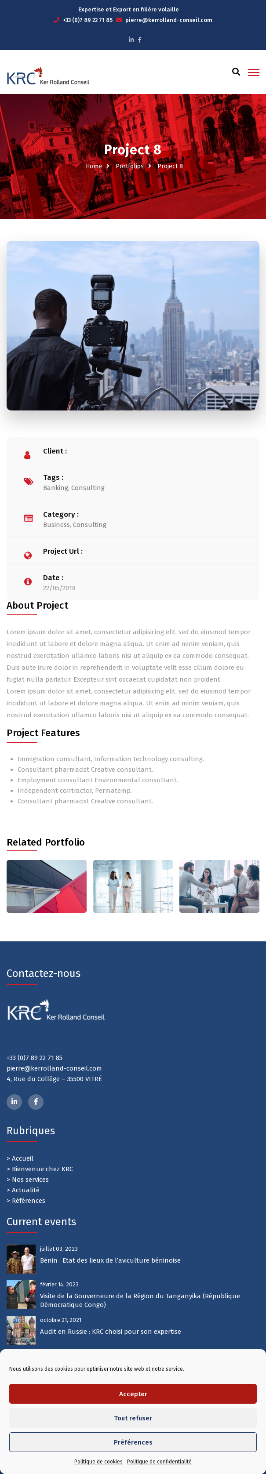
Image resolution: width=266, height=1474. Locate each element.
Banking (55, 488)
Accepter (133, 1394)
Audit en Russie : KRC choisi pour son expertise (110, 1332)
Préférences (133, 1442)
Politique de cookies (98, 1462)
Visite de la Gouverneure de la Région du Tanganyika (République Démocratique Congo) (140, 1300)
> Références (26, 1201)
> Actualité (23, 1190)
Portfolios (130, 166)
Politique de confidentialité (159, 1462)
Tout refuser (133, 1418)
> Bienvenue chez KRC (40, 1169)
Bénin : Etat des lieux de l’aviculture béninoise (110, 1260)
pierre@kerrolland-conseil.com (168, 20)
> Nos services (28, 1180)
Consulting (88, 488)
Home (94, 166)
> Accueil (20, 1158)
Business (56, 525)
